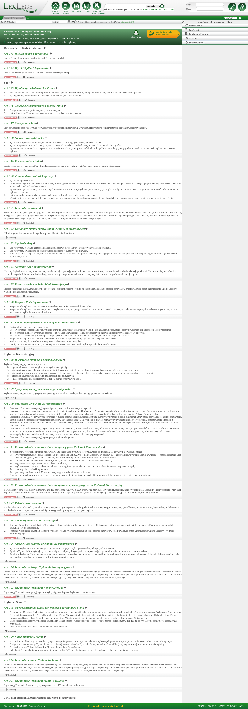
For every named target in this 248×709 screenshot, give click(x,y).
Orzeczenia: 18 (10, 170)
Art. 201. (34, 680)
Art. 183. (18, 243)
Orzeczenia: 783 (11, 156)
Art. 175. (30, 88)
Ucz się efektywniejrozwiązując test (164, 33)
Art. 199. (24, 636)
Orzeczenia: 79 (10, 132)
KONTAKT (223, 706)
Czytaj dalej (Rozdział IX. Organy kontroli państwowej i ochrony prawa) (40, 697)
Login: (189, 4)
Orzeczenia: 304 (11, 515)
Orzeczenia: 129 (11, 100)
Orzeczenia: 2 (10, 497)
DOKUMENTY (76, 12)
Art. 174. (26, 68)
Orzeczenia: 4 (10, 77)
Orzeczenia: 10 (10, 202)
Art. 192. (63, 485)
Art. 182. (44, 228)
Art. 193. (23, 502)
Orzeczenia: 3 (10, 223)
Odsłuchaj (29, 62)
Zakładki (191, 38)
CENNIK (87, 12)
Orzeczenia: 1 (10, 296)
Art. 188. (33, 359)
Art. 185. (35, 284)
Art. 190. (33, 403)
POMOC (212, 706)
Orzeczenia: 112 (11, 383)
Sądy (7, 82)
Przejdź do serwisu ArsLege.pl (105, 706)
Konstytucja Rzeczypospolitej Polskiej (27, 31)
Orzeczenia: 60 (10, 118)
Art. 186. (26, 302)
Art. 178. (24, 138)
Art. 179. (22, 161)
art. (52, 378)
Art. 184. (28, 266)
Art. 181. (22, 208)
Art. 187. (41, 322)
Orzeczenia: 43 (10, 479)
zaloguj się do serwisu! (158, 9)
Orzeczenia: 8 (10, 349)
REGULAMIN (237, 706)
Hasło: (189, 9)
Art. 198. (44, 607)
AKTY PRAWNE (66, 13)
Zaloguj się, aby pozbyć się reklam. (215, 22)
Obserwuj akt (136, 34)
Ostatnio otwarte (194, 42)
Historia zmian (194, 25)
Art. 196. (38, 567)
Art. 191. (53, 447)
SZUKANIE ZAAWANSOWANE (97, 13)
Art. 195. (39, 543)
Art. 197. (34, 587)
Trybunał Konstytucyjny (19, 354)
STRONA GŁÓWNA (55, 13)
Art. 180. (29, 176)
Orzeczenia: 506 (11, 279)
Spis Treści (192, 29)
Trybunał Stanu (13, 602)
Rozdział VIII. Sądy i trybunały (60, 42)
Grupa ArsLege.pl (37, 706)
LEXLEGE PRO (127, 22)
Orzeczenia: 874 (11, 442)
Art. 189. (38, 389)
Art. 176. (34, 105)
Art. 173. (27, 53)
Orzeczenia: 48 (10, 62)
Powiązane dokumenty (197, 33)
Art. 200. (31, 660)
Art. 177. (20, 123)
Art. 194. (30, 520)
